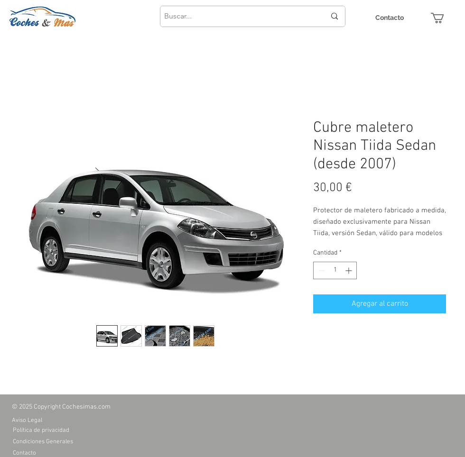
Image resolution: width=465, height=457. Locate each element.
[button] (443, 18)
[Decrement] (320, 270)
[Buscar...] (237, 16)
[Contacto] (389, 18)
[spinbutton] (335, 270)
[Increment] (349, 270)
